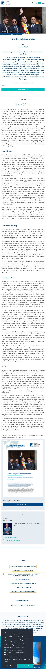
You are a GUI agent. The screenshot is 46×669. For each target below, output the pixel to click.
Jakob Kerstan (8, 520)
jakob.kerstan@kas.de (10, 537)
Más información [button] (20, 647)
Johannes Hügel (23, 47)
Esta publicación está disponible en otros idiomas (23, 83)
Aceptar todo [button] (25, 666)
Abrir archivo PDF (23, 89)
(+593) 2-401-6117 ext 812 (11, 540)
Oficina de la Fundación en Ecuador (23, 605)
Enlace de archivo (23, 505)
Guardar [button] (9, 666)
